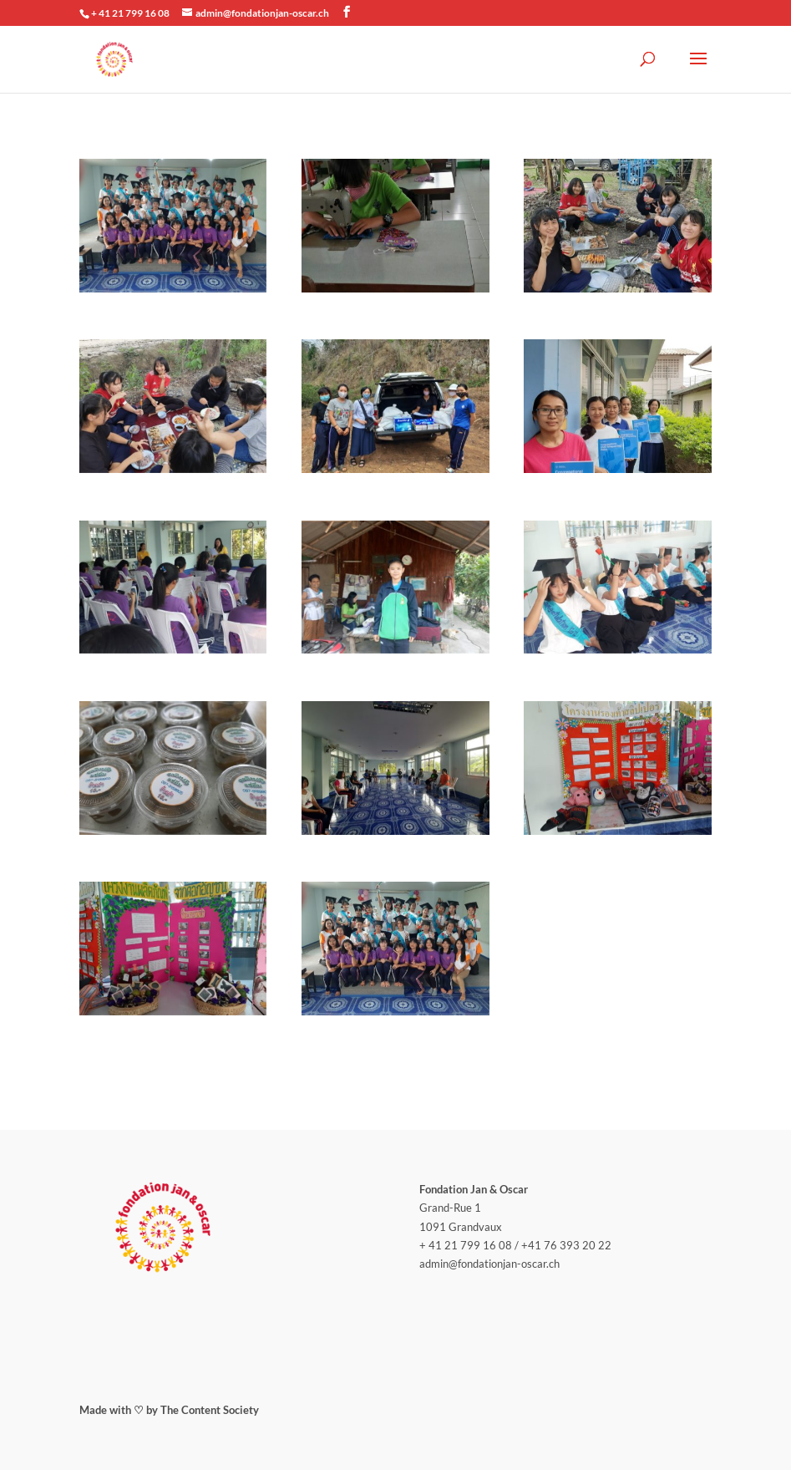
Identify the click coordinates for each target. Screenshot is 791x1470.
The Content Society (209, 1410)
